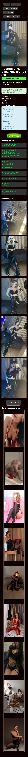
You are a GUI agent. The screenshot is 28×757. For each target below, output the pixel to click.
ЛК (18, 16)
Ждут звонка (16, 4)
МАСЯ (14, 564)
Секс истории (8, 12)
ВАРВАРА (14, 526)
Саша (14, 412)
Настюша (14, 640)
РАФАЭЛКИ (14, 678)
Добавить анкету (9, 16)
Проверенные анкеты (10, 8)
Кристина (14, 716)
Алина (14, 450)
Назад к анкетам (13, 403)
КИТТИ (14, 602)
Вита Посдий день (14, 488)
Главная (6, 4)
